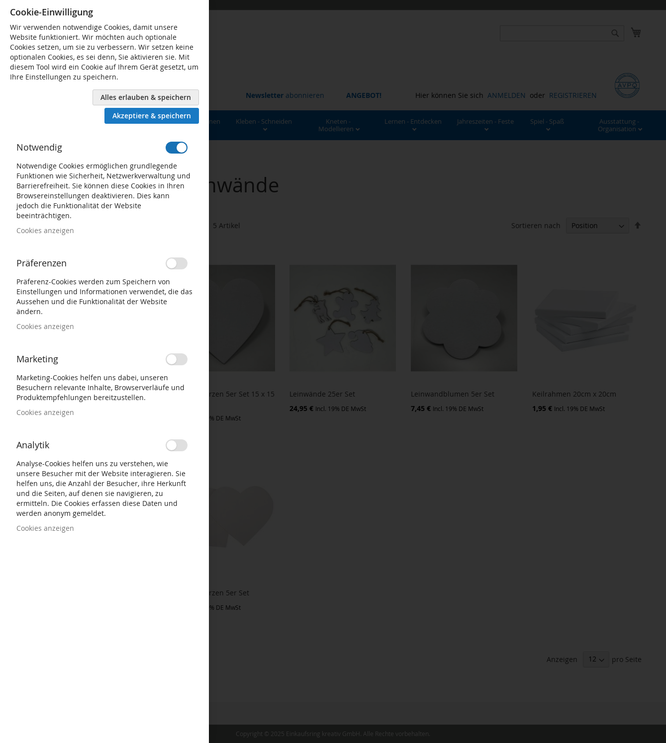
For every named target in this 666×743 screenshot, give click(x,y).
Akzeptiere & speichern (151, 115)
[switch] (177, 148)
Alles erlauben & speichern (145, 97)
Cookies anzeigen (45, 230)
